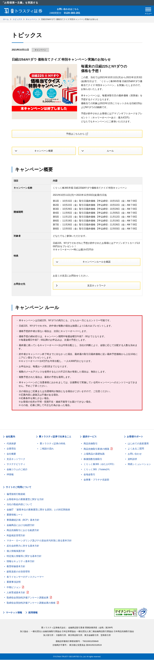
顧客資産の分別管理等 (18, 574)
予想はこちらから (75, 134)
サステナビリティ (16, 467)
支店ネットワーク (96, 288)
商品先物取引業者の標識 (96, 452)
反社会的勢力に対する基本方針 (23, 549)
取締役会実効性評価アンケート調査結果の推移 (31, 606)
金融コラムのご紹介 (17, 472)
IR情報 (10, 477)
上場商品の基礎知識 (94, 457)
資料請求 (132, 462)
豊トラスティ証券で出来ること (55, 440)
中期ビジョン (14, 590)
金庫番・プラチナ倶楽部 (96, 482)
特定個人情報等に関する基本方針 (24, 559)
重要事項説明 (14, 585)
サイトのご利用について (18, 490)
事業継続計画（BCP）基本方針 (23, 523)
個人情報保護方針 (16, 554)
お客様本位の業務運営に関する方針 (25, 502)
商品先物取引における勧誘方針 (23, 533)
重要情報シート (15, 518)
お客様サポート (135, 440)
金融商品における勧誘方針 (21, 528)
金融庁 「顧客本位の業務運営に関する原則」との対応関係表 (38, 512)
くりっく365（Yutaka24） (97, 472)
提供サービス (90, 440)
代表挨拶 (11, 446)
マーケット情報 (14, 616)
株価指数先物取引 (93, 462)
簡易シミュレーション (139, 467)
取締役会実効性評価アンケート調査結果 (27, 601)
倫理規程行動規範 (16, 497)
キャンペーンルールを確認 (96, 263)
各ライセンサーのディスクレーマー (25, 580)
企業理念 (11, 452)
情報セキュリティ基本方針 (21, 564)
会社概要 (11, 457)
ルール (110, 152)
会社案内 (10, 440)
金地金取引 (89, 477)
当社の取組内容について (19, 507)
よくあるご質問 (136, 452)
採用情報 (33, 616)
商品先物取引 (91, 446)
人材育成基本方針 (16, 595)
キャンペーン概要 (43, 152)
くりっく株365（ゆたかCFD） (100, 467)
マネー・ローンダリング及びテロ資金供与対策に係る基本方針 (39, 543)
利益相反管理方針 (16, 538)
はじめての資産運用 (138, 446)
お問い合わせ (135, 457)
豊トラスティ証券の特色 (52, 446)
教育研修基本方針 (16, 569)
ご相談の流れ (47, 452)
